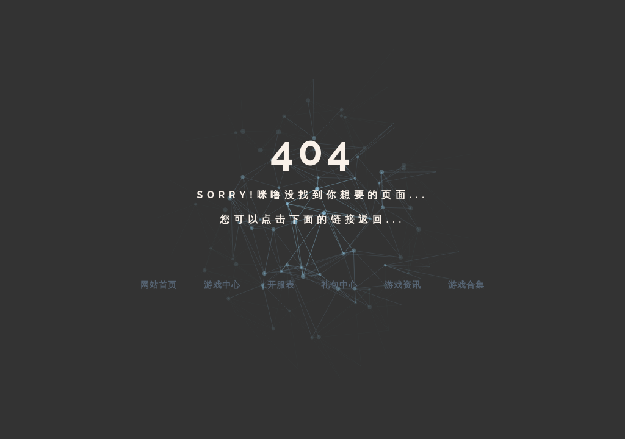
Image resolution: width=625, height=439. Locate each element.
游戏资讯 (403, 285)
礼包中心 (339, 285)
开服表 (281, 285)
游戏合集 (466, 285)
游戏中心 (222, 285)
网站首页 (158, 285)
